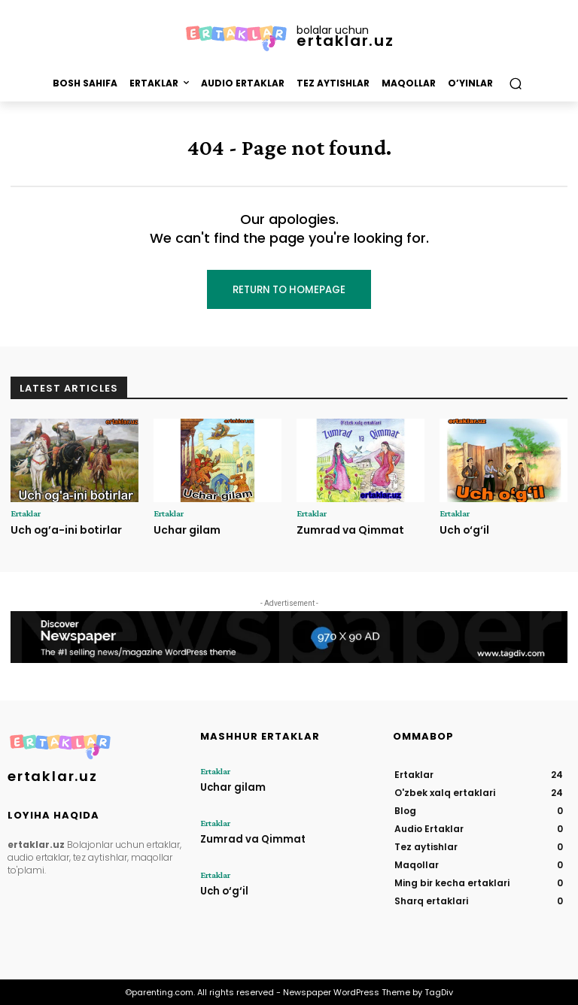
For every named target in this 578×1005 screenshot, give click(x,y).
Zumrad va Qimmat (349, 529)
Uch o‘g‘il (464, 529)
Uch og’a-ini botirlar (65, 529)
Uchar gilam (186, 529)
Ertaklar (26, 513)
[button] (515, 83)
